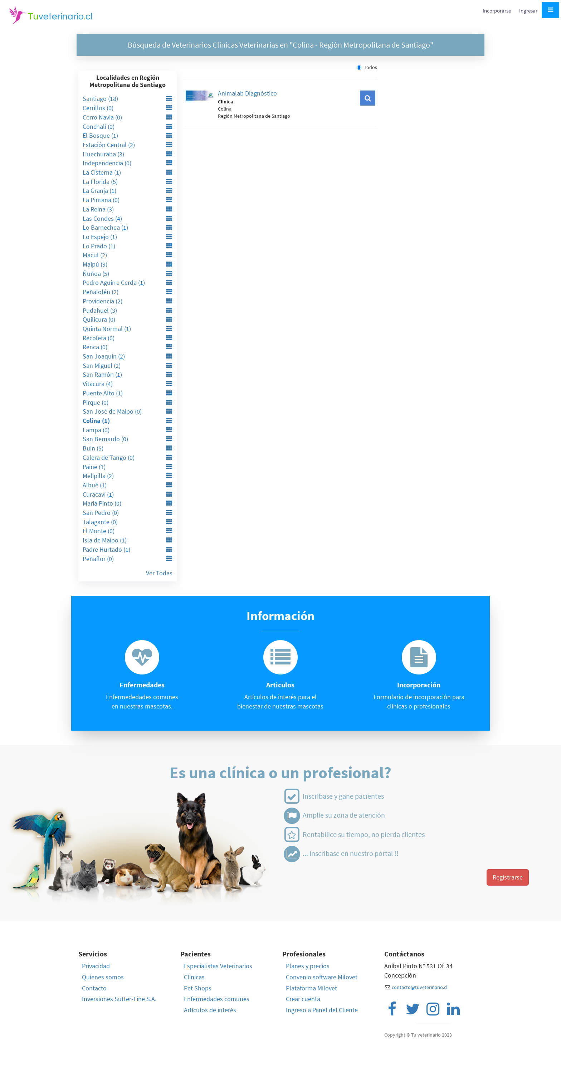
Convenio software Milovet (321, 977)
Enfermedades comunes (216, 999)
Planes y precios (308, 966)
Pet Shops (197, 988)
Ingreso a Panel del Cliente (322, 1010)
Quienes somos (103, 977)
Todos (367, 67)
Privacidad (96, 966)
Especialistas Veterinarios (218, 966)
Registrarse (508, 877)
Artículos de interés (210, 1010)
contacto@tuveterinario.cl (420, 987)
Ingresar (528, 10)
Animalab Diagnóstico (247, 93)
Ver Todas (159, 573)
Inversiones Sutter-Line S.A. (119, 999)
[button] (367, 98)
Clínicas (194, 977)
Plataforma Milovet (311, 988)
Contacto (94, 988)
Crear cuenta (303, 999)
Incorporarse (497, 10)
